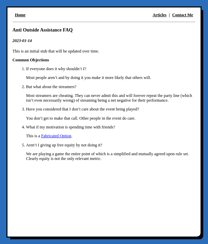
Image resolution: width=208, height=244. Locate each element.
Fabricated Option (56, 136)
